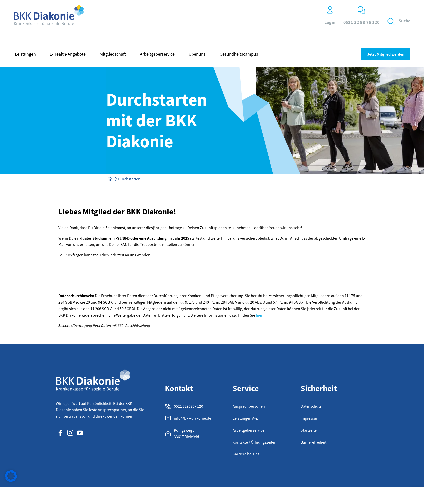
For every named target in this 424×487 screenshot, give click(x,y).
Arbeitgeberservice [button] (157, 54)
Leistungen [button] (25, 54)
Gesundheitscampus (239, 54)
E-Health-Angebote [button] (68, 54)
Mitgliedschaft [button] (113, 54)
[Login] (330, 10)
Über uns (197, 54)
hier (259, 315)
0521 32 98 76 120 (361, 22)
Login (329, 22)
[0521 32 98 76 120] (361, 10)
